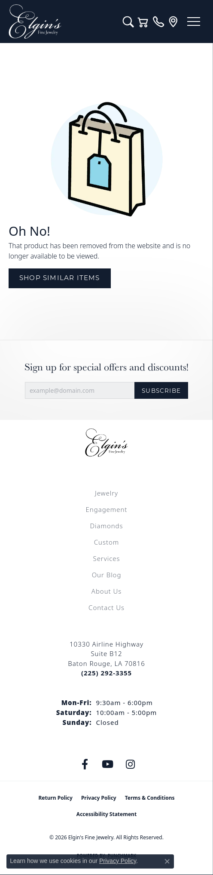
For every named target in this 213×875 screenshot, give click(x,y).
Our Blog (107, 574)
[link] (158, 21)
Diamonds (106, 525)
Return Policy (55, 797)
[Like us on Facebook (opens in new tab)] (85, 764)
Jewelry (106, 493)
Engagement (107, 509)
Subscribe (161, 390)
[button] (128, 21)
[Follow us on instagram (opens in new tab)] (130, 764)
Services (106, 558)
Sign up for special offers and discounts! (106, 367)
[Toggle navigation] (193, 21)
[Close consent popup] (167, 861)
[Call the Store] (106, 673)
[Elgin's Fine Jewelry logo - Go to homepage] (61, 21)
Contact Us (106, 607)
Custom (106, 542)
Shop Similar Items (59, 278)
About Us (106, 591)
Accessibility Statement (106, 814)
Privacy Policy (98, 797)
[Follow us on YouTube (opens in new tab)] (107, 764)
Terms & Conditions (150, 797)
